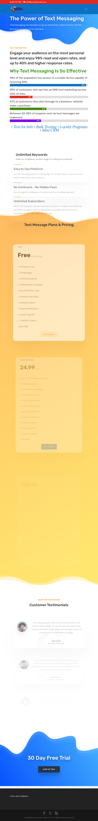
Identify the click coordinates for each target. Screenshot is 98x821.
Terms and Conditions (19, 796)
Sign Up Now (49, 766)
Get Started (49, 329)
